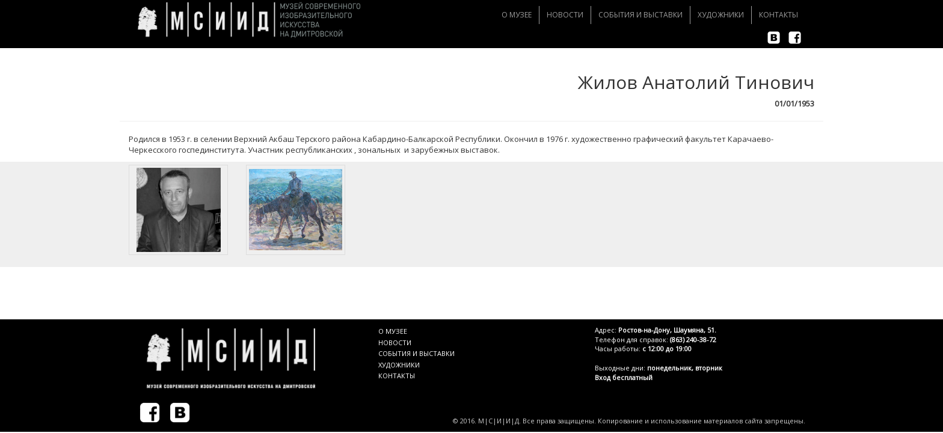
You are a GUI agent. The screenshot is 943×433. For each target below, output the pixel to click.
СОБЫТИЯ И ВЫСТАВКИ (416, 353)
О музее (517, 15)
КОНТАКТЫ (396, 375)
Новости (565, 15)
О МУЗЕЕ (392, 331)
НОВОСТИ (394, 342)
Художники (721, 15)
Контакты (778, 15)
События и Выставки (640, 15)
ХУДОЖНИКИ (399, 364)
